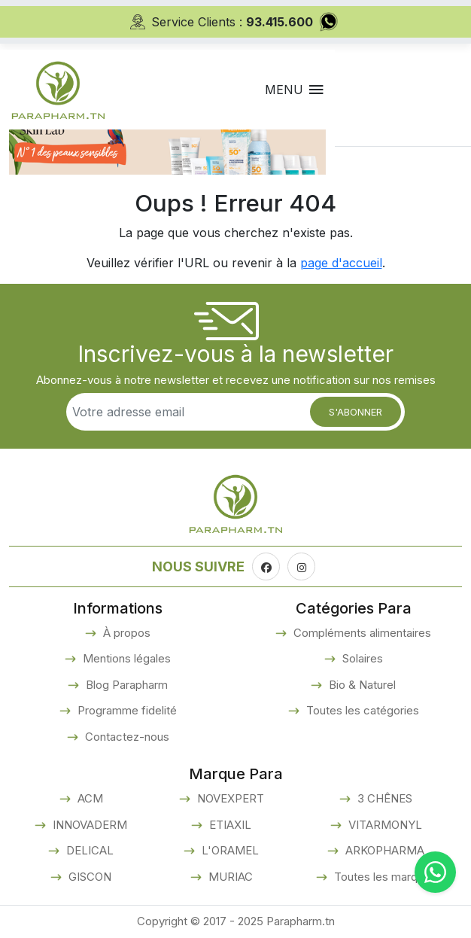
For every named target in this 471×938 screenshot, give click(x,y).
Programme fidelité (125, 710)
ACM (88, 798)
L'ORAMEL (229, 850)
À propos (125, 633)
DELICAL (88, 850)
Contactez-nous (125, 736)
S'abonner (355, 412)
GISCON (88, 876)
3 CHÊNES (383, 798)
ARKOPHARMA (383, 850)
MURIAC (229, 876)
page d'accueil (341, 262)
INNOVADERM (88, 825)
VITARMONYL (383, 825)
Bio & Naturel (361, 685)
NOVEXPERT (229, 798)
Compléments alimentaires (360, 633)
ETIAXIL (228, 825)
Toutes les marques (383, 876)
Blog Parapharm (125, 685)
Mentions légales (125, 658)
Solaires (361, 658)
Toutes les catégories (361, 710)
